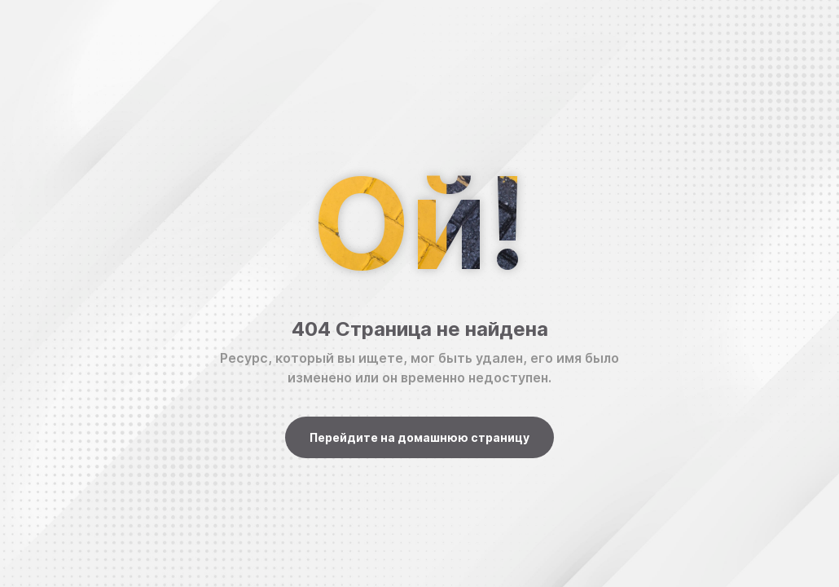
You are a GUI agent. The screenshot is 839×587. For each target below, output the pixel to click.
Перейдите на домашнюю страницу (419, 437)
